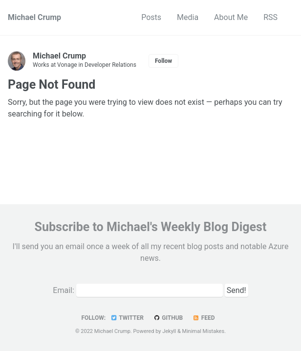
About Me (231, 17)
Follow (163, 61)
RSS (270, 17)
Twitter (127, 317)
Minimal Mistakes (203, 331)
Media (187, 17)
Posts (151, 17)
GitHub (168, 317)
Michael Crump (34, 17)
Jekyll (169, 331)
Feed (203, 317)
